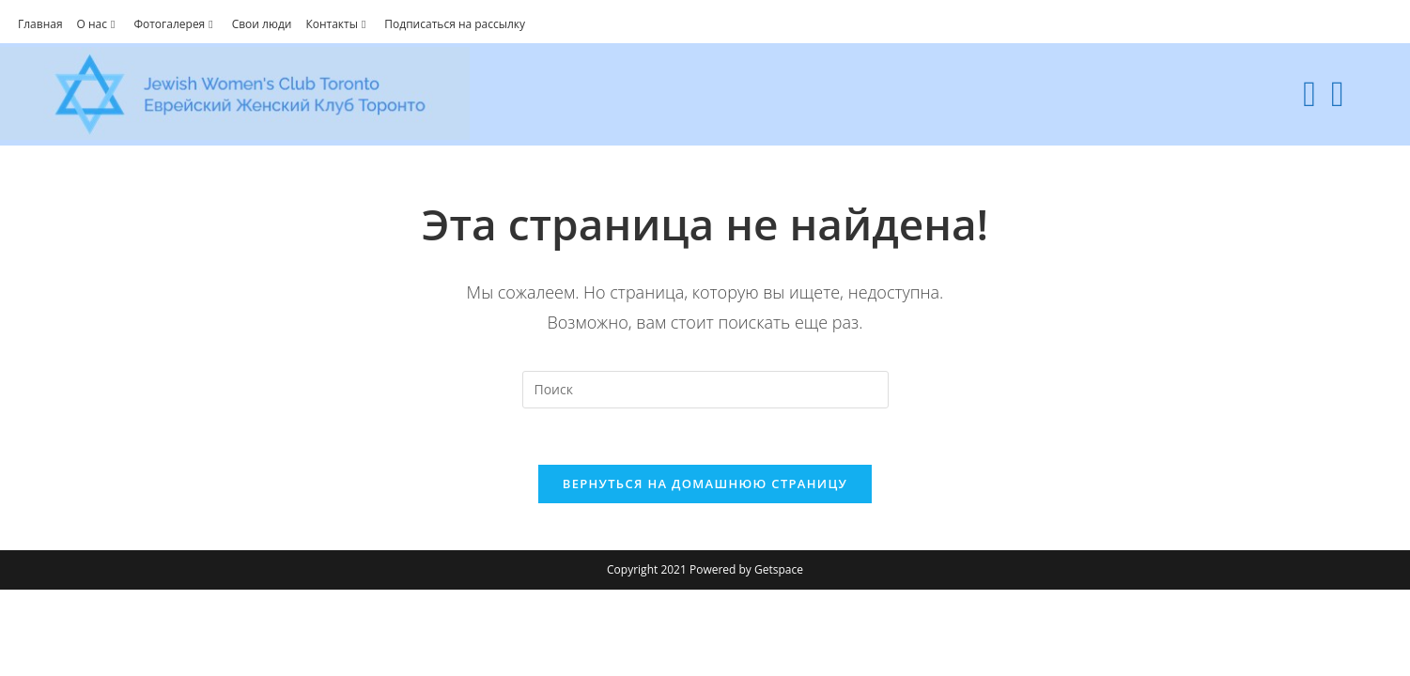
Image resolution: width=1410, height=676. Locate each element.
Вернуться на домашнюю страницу (705, 483)
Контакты (337, 24)
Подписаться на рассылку (454, 24)
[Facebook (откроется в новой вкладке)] (1309, 93)
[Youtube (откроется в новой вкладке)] (1338, 93)
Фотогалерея (175, 24)
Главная (40, 24)
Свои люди (262, 24)
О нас (98, 24)
